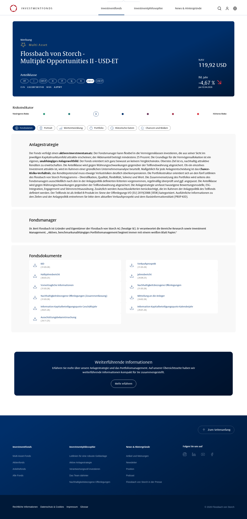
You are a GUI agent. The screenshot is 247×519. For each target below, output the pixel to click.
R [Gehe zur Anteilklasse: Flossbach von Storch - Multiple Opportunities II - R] (81, 81)
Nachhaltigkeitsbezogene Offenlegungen (89, 482)
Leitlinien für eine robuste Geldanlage (88, 456)
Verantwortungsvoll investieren (84, 469)
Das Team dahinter (78, 475)
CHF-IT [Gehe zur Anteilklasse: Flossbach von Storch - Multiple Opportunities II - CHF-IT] (43, 81)
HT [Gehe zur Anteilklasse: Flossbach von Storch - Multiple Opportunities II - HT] (24, 81)
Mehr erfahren (123, 383)
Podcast (130, 475)
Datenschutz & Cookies (52, 507)
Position (130, 469)
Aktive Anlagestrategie (80, 462)
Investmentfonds (111, 8)
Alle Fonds (18, 475)
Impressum (72, 507)
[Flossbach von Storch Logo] (37, 8)
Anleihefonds (19, 469)
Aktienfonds (18, 462)
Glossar (84, 507)
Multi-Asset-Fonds (22, 456)
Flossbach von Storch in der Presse (144, 482)
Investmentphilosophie (148, 8)
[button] (219, 8)
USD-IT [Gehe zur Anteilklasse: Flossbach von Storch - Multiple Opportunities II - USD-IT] (100, 81)
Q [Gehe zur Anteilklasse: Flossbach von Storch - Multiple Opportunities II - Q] (71, 81)
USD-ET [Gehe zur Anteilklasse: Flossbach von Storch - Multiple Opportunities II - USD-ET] (90, 81)
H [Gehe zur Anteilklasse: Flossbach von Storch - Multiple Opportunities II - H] (52, 81)
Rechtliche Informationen (25, 507)
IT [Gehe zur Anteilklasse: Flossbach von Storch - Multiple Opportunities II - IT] (62, 81)
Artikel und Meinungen (137, 456)
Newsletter (131, 462)
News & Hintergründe (188, 8)
